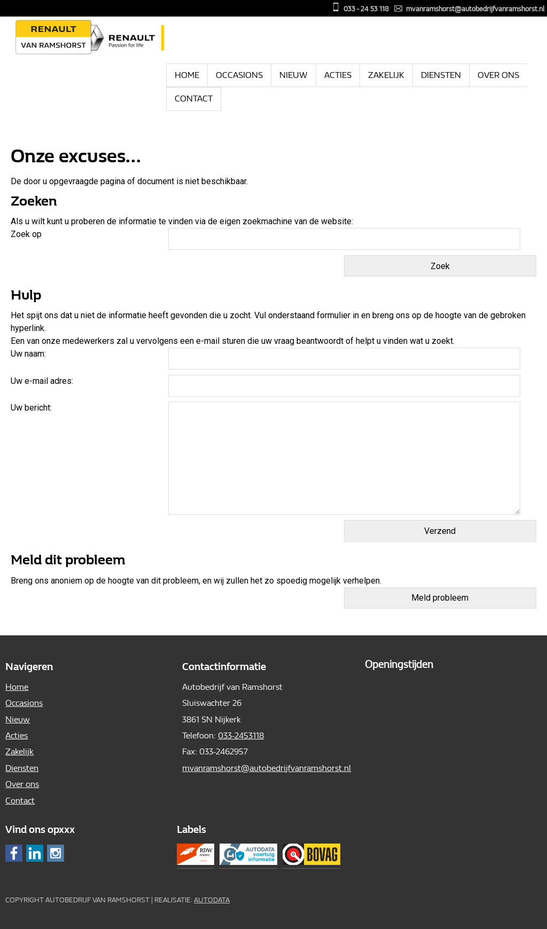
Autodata (212, 900)
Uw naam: (28, 354)
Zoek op (27, 234)
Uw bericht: (31, 408)
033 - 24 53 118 (366, 9)
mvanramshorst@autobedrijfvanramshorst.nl (475, 9)
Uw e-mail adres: (42, 381)
